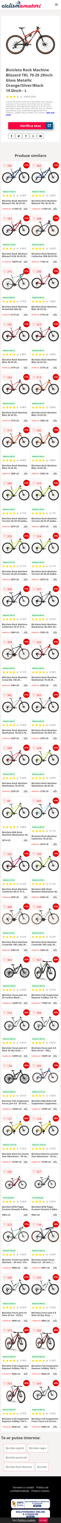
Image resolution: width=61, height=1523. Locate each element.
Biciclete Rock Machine (19, 1467)
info (26, 208)
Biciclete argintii (15, 1448)
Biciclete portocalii (16, 1457)
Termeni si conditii (23, 1487)
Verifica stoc (36, 125)
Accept (43, 1520)
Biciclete (42, 1467)
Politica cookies (40, 1491)
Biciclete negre (37, 1448)
